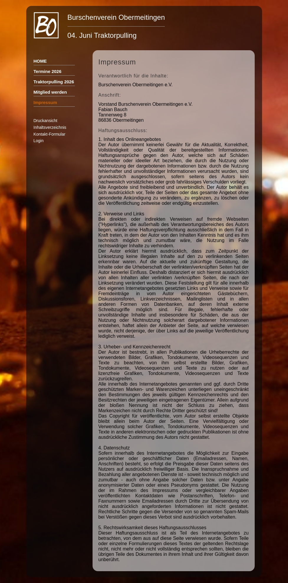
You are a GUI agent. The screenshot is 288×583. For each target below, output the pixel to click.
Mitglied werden (50, 92)
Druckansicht (45, 120)
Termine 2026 (48, 71)
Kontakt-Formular (49, 134)
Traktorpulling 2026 (54, 81)
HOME (40, 61)
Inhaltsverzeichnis (50, 127)
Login (39, 140)
